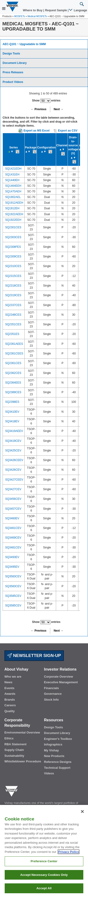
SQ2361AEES (14, 344)
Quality (9, 711)
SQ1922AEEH (14, 214)
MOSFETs (19, 16)
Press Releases (13, 72)
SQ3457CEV (13, 508)
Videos (49, 773)
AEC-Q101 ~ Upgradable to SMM (24, 44)
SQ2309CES (13, 256)
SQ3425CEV (13, 450)
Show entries (46, 101)
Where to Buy (33, 10)
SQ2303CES (13, 237)
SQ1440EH (12, 180)
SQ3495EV (12, 566)
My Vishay (51, 750)
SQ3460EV (12, 518)
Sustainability (14, 755)
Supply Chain (14, 750)
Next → (58, 109)
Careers (10, 705)
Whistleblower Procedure (22, 761)
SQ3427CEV (13, 489)
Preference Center (44, 861)
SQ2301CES (13, 227)
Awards (9, 693)
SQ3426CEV (13, 469)
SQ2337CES (13, 305)
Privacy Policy (68, 852)
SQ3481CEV (13, 547)
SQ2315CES (13, 276)
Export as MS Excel (36, 130)
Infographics (53, 744)
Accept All (43, 888)
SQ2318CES (13, 285)
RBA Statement (15, 744)
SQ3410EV (12, 411)
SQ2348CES (13, 314)
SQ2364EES (13, 382)
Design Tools (11, 53)
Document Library (15, 63)
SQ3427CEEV (14, 479)
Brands (9, 699)
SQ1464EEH (13, 185)
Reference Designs (58, 762)
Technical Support (57, 767)
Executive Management (61, 682)
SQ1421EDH (13, 168)
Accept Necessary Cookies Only (44, 875)
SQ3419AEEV (14, 431)
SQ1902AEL (13, 197)
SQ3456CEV (13, 499)
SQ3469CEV (13, 537)
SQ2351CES (13, 324)
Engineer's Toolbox (58, 739)
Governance (53, 693)
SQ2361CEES (14, 353)
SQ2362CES (13, 373)
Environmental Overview (22, 732)
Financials (51, 688)
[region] (44, 851)
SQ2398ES (12, 402)
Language (78, 10)
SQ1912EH (12, 208)
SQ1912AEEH (14, 202)
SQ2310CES (13, 266)
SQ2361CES (13, 363)
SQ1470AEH (13, 191)
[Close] (82, 811)
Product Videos (13, 82)
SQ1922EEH (13, 219)
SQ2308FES (13, 247)
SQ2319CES (13, 295)
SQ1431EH (12, 174)
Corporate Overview (58, 676)
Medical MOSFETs (37, 16)
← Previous (38, 109)
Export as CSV (65, 131)
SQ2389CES (13, 392)
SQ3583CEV (13, 576)
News (8, 682)
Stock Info (51, 699)
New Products (54, 756)
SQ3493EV (12, 557)
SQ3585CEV (13, 596)
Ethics (9, 738)
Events (9, 688)
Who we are (12, 676)
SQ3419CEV (13, 441)
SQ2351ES (12, 334)
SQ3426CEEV (14, 460)
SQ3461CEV (13, 528)
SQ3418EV (12, 421)
